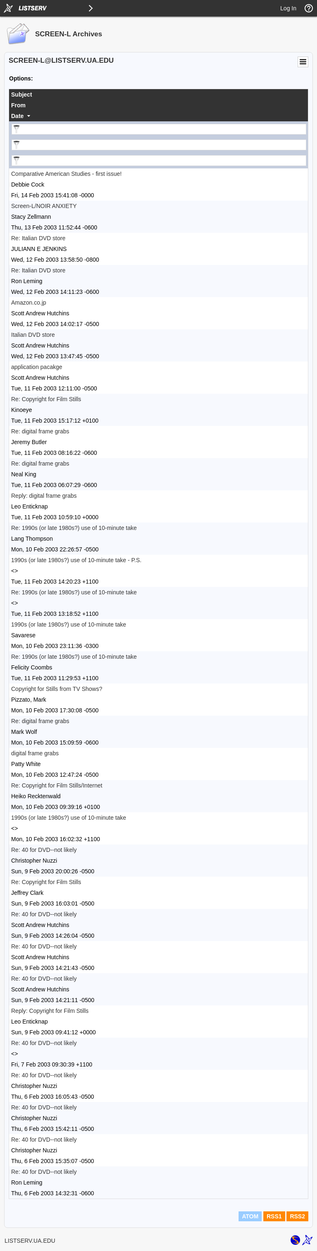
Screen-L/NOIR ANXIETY (44, 206)
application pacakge (36, 367)
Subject (21, 94)
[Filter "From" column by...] (159, 145)
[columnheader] (158, 94)
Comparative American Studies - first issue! (66, 173)
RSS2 (297, 1216)
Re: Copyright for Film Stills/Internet (56, 785)
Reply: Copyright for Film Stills (50, 1010)
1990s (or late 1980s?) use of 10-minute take (68, 624)
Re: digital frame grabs (40, 431)
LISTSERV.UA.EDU (30, 1240)
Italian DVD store (33, 334)
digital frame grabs (35, 753)
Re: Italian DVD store (38, 238)
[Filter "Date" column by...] (159, 160)
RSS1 (274, 1216)
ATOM (250, 1216)
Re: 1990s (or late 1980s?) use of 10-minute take (74, 528)
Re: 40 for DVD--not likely (44, 850)
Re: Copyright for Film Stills (46, 399)
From (18, 105)
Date (17, 116)
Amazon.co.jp (28, 302)
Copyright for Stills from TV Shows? (56, 689)
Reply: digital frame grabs (44, 495)
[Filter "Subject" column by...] (159, 129)
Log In (288, 8)
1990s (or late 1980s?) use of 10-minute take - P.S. (76, 560)
